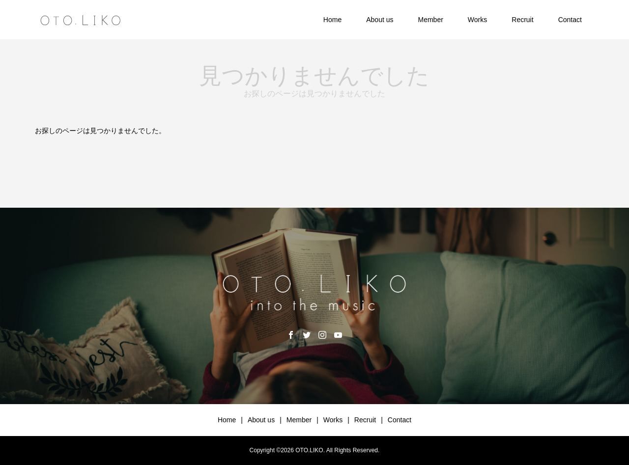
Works (477, 20)
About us (379, 20)
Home (332, 20)
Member (430, 20)
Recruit (522, 20)
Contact (570, 20)
